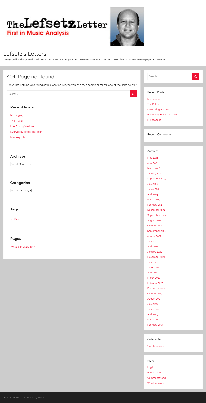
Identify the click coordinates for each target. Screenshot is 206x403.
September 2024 (156, 215)
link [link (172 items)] (13, 218)
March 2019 (153, 319)
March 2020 (153, 277)
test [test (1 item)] (19, 219)
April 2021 (152, 246)
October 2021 (154, 225)
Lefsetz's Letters (24, 53)
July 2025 (152, 183)
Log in (150, 367)
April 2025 (152, 194)
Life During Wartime (22, 126)
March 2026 (153, 168)
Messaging (16, 115)
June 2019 (153, 309)
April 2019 (152, 314)
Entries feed (154, 372)
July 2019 (152, 303)
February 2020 (155, 283)
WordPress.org (155, 383)
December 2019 (156, 288)
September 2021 (156, 230)
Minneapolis (17, 137)
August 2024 (154, 220)
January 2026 (154, 173)
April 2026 (152, 163)
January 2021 (154, 251)
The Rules (16, 120)
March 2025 (153, 199)
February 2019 (155, 324)
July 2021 (152, 241)
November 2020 (156, 256)
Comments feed (156, 377)
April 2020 (152, 272)
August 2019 (154, 298)
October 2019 (154, 293)
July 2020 (152, 262)
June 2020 (153, 267)
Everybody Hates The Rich (26, 131)
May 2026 (152, 157)
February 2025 (155, 204)
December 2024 (156, 209)
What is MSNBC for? (22, 246)
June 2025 (153, 189)
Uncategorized (155, 346)
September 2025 (156, 178)
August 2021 (154, 236)
